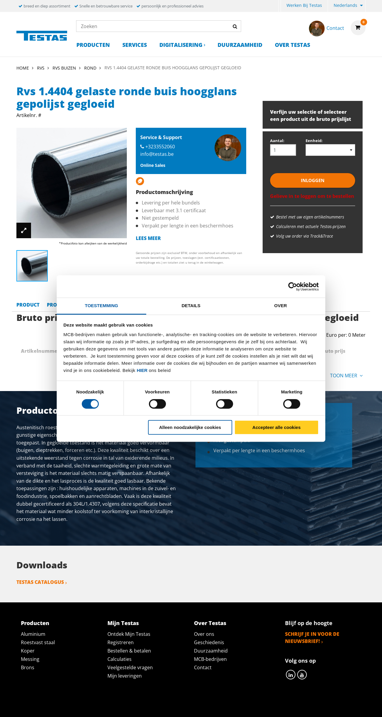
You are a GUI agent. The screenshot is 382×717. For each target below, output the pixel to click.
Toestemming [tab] (101, 305)
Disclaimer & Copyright (294, 705)
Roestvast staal (38, 642)
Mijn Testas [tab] (123, 623)
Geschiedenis (209, 642)
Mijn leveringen (124, 676)
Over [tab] (280, 305)
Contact (203, 667)
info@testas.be (157, 154)
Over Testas (292, 44)
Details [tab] (190, 305)
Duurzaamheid (240, 44)
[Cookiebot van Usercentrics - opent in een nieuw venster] (293, 286)
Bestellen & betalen (129, 650)
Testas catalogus (40, 582)
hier (142, 370)
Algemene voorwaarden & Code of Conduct (200, 705)
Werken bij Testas (304, 5)
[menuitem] (279, 6)
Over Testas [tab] (210, 623)
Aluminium (33, 634)
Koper (28, 650)
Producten (93, 44)
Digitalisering (180, 44)
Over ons (204, 634)
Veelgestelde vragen (130, 667)
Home (22, 68)
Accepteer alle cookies (276, 427)
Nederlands (345, 5)
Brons (27, 667)
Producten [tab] (35, 623)
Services (134, 44)
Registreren (120, 642)
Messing (30, 659)
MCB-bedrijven (210, 659)
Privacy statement (111, 705)
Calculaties (119, 659)
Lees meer (148, 238)
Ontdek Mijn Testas (128, 634)
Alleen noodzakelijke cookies (190, 427)
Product (27, 304)
